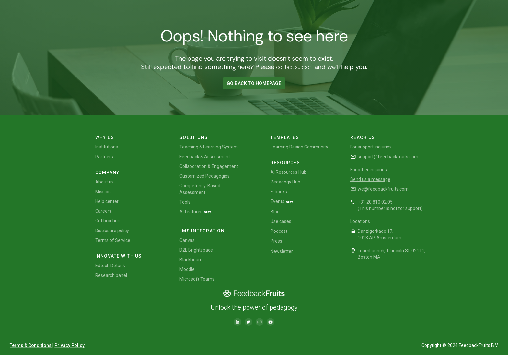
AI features (190, 211)
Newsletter (282, 251)
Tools (184, 202)
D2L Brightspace (196, 250)
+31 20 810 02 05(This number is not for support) (390, 205)
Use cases (281, 221)
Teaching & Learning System (208, 146)
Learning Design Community (299, 146)
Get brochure (108, 220)
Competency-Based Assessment (199, 189)
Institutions (106, 146)
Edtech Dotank (110, 265)
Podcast (279, 231)
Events (277, 201)
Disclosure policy (112, 230)
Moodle (187, 269)
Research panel (111, 275)
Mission (103, 191)
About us (104, 181)
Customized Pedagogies (204, 176)
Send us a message (370, 179)
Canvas (187, 240)
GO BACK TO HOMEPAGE (254, 83)
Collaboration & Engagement (208, 166)
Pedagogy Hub (285, 181)
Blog (275, 211)
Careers (103, 211)
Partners (104, 156)
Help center (107, 201)
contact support (294, 67)
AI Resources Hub (288, 172)
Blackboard (190, 259)
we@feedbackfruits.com (383, 189)
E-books (279, 191)
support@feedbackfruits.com (388, 156)
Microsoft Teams (196, 279)
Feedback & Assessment (204, 156)
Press (276, 240)
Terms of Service (112, 240)
